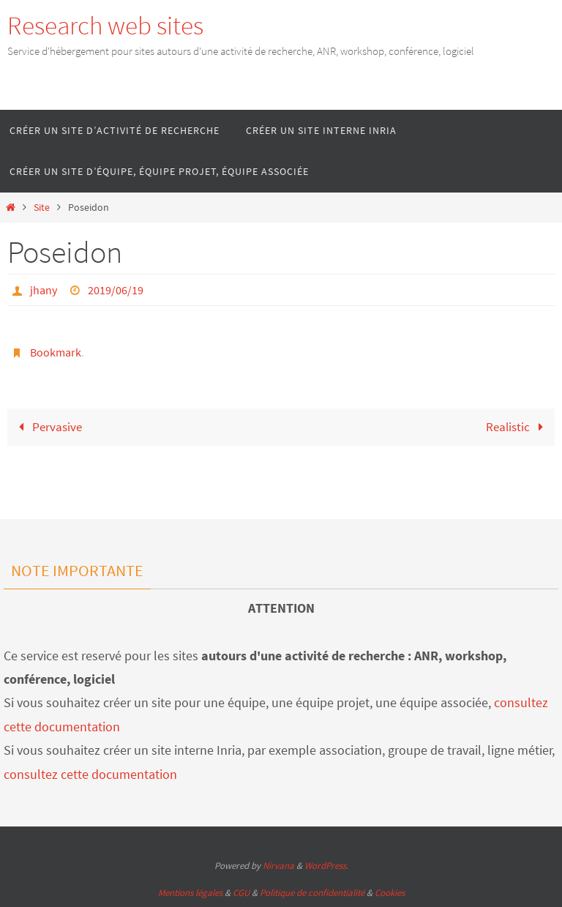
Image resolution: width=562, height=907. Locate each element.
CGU (241, 893)
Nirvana (278, 865)
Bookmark (55, 352)
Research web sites (105, 26)
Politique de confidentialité (312, 893)
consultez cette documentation (90, 774)
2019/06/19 (115, 290)
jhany (43, 290)
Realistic (518, 427)
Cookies (390, 893)
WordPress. (326, 865)
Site (42, 207)
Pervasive (47, 427)
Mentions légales (190, 893)
